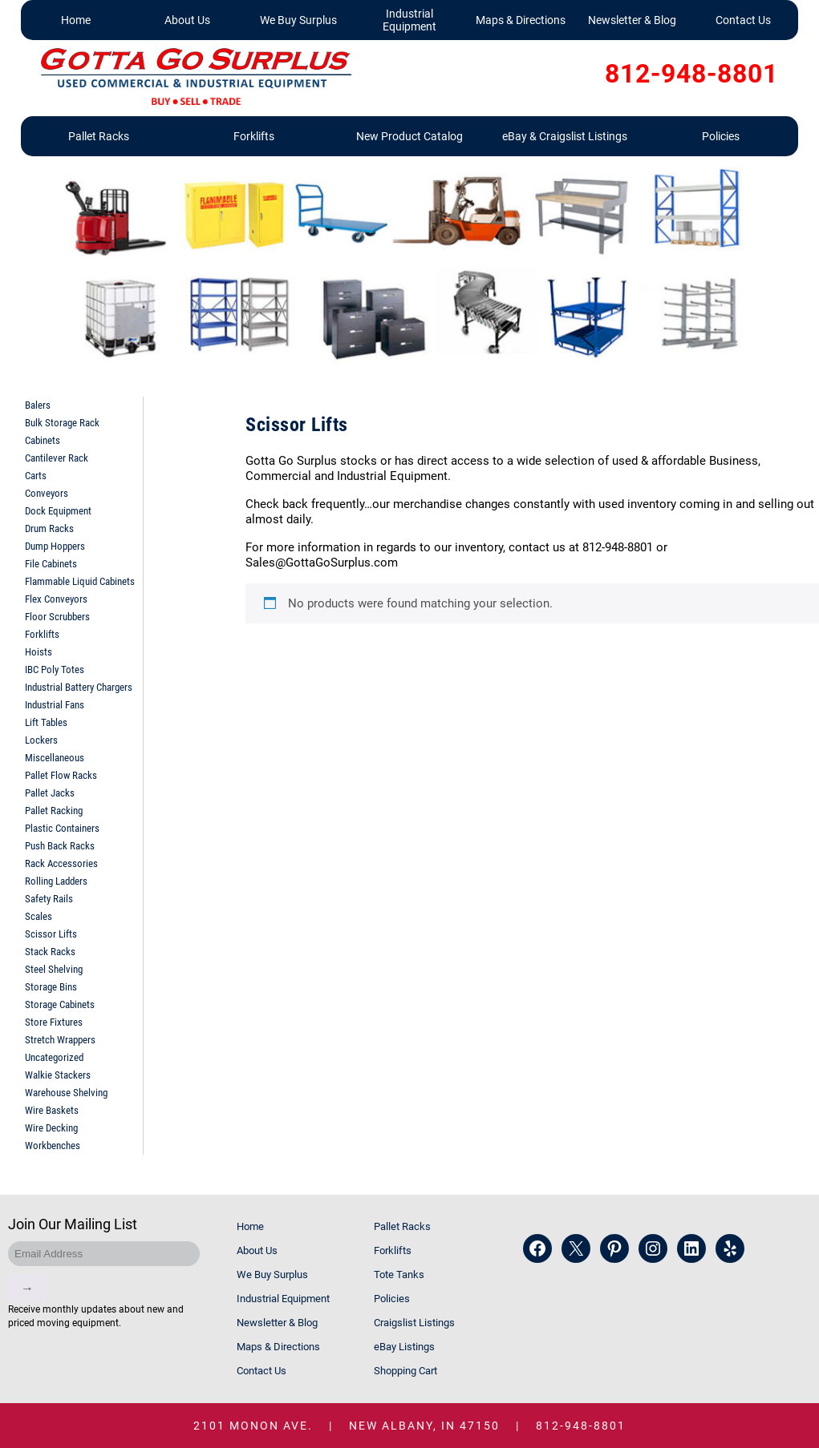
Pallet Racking (54, 811)
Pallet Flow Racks (61, 775)
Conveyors (46, 493)
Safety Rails (49, 899)
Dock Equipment (58, 511)
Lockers (41, 740)
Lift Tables (46, 722)
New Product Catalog (409, 136)
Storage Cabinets (60, 1004)
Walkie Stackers (58, 1075)
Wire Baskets (52, 1110)
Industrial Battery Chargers (78, 687)
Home (76, 20)
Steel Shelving (54, 969)
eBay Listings (404, 1347)
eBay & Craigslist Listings (564, 136)
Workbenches (52, 1145)
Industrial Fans (54, 705)
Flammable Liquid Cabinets (80, 581)
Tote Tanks (399, 1275)
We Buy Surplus (298, 20)
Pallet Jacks (50, 793)
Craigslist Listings (414, 1323)
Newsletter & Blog (632, 20)
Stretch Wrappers (60, 1040)
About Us (187, 20)
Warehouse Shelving (66, 1093)
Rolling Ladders (56, 881)
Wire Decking (51, 1128)
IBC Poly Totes (54, 669)
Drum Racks (49, 528)
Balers (38, 405)
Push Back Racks (60, 846)
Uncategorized (54, 1057)
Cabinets (42, 440)
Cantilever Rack (56, 458)
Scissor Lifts (51, 934)
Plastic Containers (62, 828)
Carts (36, 476)
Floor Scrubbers (57, 617)
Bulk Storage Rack (62, 423)
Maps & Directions (521, 20)
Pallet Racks (98, 136)
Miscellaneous (54, 758)
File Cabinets (51, 564)
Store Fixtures (54, 1022)
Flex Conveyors (56, 599)
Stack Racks (50, 952)
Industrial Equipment (409, 20)
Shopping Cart (405, 1371)
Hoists (38, 652)
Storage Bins (51, 987)
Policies (721, 136)
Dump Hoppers (55, 546)
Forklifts (253, 136)
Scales (38, 916)
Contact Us (743, 20)
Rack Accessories (61, 863)
